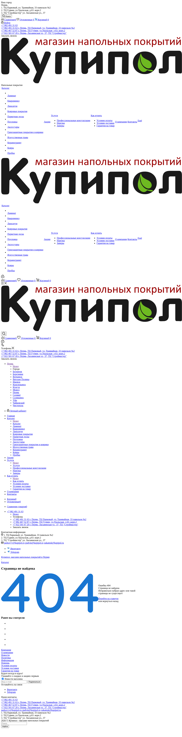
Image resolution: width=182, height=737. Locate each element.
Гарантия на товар (10, 671)
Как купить (18, 481)
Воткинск (17, 377)
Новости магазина (12, 679)
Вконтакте (14, 548)
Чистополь (18, 405)
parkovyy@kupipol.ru (14, 543)
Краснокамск (19, 384)
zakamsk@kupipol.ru (54, 543)
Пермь (16, 392)
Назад (16, 366)
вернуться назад (110, 601)
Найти (5, 726)
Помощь (5, 663)
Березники (18, 374)
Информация (7, 660)
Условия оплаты (9, 665)
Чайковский (18, 403)
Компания (6, 650)
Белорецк (17, 371)
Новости (5, 655)
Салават (17, 395)
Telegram (13, 552)
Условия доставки (10, 668)
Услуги (16, 465)
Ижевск (16, 382)
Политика (6, 657)
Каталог (17, 423)
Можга (16, 390)
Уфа (15, 400)
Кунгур (16, 387)
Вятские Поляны (21, 379)
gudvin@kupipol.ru (34, 543)
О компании (7, 652)
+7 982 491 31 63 (9, 25)
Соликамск (18, 397)
